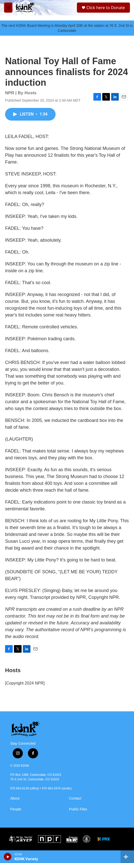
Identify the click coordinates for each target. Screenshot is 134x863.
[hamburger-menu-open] (8, 8)
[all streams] (127, 856)
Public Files (78, 809)
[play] (8, 856)
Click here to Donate (105, 7)
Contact (75, 798)
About (15, 798)
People (15, 809)
